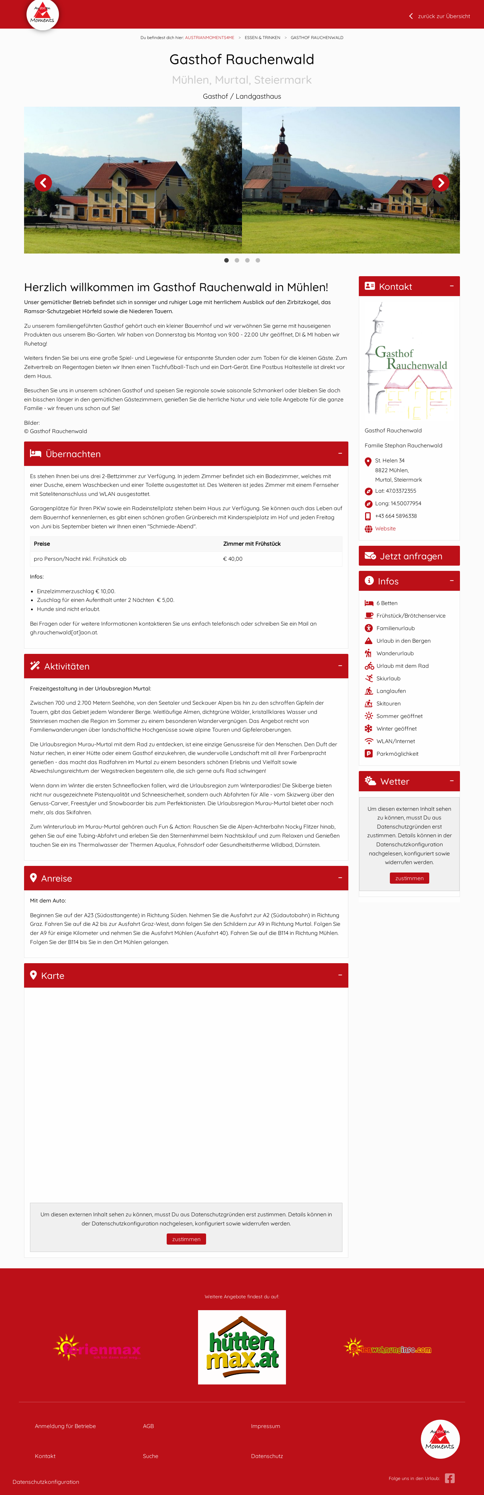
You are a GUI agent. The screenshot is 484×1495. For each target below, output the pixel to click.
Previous (43, 182)
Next (440, 182)
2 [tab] (236, 260)
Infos (382, 581)
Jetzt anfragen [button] (404, 556)
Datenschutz (267, 1455)
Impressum (265, 1425)
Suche (150, 1455)
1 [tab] (226, 260)
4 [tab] (257, 260)
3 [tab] (247, 260)
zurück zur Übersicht (444, 16)
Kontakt (388, 286)
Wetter (387, 781)
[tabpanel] (133, 180)
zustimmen (186, 1239)
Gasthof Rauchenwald (242, 69)
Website (385, 528)
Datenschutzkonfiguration (46, 1481)
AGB (148, 1425)
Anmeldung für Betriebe (65, 1425)
